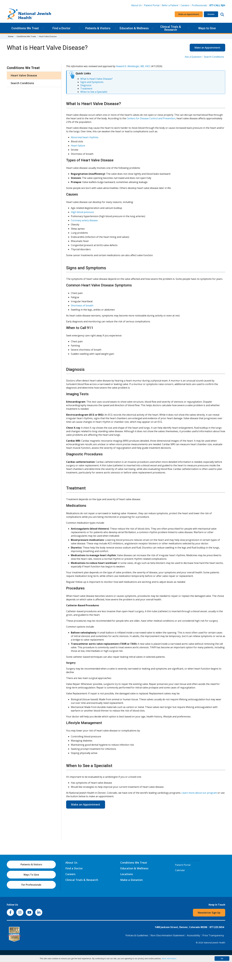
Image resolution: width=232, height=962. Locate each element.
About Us (136, 5)
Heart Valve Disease (24, 75)
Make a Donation (131, 880)
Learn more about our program (199, 792)
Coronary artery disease (84, 220)
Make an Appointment (188, 14)
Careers (186, 5)
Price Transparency (213, 935)
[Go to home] (29, 14)
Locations (126, 874)
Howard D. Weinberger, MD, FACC (133, 66)
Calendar (180, 870)
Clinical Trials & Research (170, 28)
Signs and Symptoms (91, 82)
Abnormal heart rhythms (84, 137)
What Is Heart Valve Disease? (96, 78)
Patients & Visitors (97, 28)
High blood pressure (82, 212)
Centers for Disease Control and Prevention (151, 118)
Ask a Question (193, 56)
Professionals (199, 5)
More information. (169, 958)
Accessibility (193, 935)
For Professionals (31, 884)
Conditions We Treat (25, 28)
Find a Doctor (61, 28)
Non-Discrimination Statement (167, 935)
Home (10, 36)
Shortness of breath (82, 305)
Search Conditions (214, 56)
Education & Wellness (134, 28)
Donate (211, 14)
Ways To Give (31, 874)
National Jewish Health (214, 942)
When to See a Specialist (93, 91)
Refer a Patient (170, 5)
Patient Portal (151, 5)
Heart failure (78, 145)
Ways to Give (207, 28)
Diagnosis (85, 85)
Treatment (86, 88)
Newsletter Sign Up (209, 912)
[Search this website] (222, 14)
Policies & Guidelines (136, 935)
